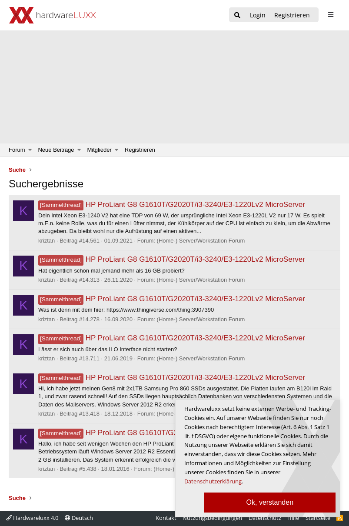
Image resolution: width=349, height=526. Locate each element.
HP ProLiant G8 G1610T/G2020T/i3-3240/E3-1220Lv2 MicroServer (171, 204)
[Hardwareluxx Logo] (52, 15)
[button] (30, 149)
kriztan (46, 240)
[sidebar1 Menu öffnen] (330, 14)
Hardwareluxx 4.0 (32, 518)
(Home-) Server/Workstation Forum (201, 240)
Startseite (318, 518)
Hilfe (293, 518)
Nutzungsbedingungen (212, 518)
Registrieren (140, 149)
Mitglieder (99, 149)
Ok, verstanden (270, 502)
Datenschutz (265, 518)
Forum (17, 149)
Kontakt (166, 518)
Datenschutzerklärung (213, 481)
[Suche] (237, 15)
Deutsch (79, 518)
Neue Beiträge (56, 149)
